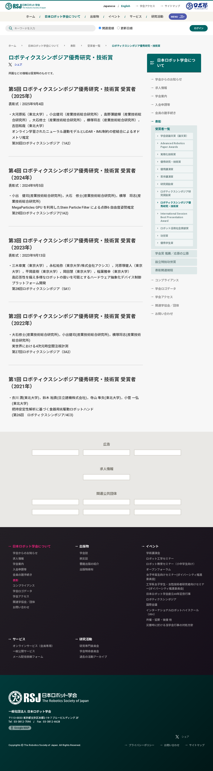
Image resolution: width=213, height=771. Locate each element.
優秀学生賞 (166, 243)
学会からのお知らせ (168, 79)
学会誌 (84, 553)
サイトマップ (170, 6)
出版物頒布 (86, 569)
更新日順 (125, 28)
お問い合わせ (164, 313)
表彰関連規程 (164, 270)
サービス (136, 16)
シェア (18, 64)
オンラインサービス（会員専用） (33, 646)
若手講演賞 (166, 176)
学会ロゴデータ (165, 288)
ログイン (198, 28)
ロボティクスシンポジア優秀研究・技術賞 (136, 45)
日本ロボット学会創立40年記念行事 (168, 594)
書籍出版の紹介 (89, 564)
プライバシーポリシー (139, 745)
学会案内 (161, 96)
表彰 (73, 45)
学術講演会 (153, 553)
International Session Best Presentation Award (173, 217)
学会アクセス (145, 6)
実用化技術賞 (168, 154)
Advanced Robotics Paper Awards (172, 145)
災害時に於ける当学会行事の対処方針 (169, 625)
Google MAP (19, 727)
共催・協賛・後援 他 (159, 619)
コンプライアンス (167, 280)
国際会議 (151, 604)
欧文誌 (84, 558)
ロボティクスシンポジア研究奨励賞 (175, 193)
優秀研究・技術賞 (170, 161)
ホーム (30, 16)
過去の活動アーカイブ (93, 656)
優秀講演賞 (166, 169)
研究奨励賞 (166, 184)
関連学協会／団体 (167, 305)
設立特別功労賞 (165, 261)
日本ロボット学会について (62, 16)
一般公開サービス (24, 651)
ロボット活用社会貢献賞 (174, 228)
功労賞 (164, 235)
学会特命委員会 (89, 651)
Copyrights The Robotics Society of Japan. (45, 745)
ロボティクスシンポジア (161, 599)
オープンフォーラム (158, 569)
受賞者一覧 (93, 45)
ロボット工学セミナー (160, 558)
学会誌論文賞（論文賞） (174, 135)
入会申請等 (162, 104)
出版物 (94, 16)
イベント (114, 16)
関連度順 (106, 28)
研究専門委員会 (89, 646)
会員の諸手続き (165, 113)
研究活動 (157, 16)
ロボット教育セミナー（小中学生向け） (171, 564)
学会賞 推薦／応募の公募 (172, 253)
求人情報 (161, 87)
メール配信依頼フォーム (28, 656)
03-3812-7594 (22, 721)
